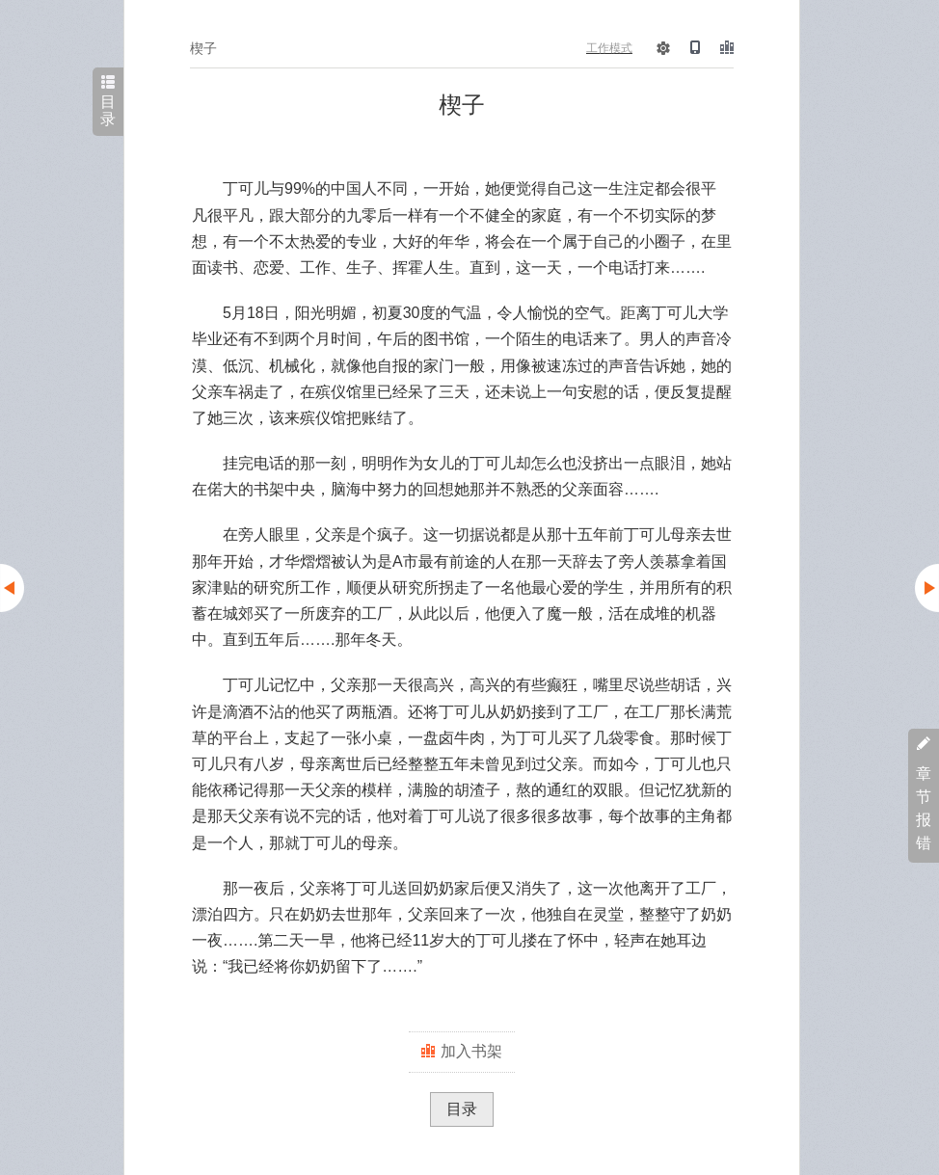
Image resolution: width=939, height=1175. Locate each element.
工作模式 (609, 48)
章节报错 (923, 793)
